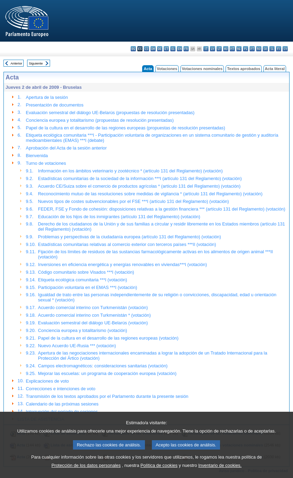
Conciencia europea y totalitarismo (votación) (82, 330)
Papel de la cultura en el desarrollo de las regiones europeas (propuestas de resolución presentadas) (125, 127)
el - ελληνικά (173, 48)
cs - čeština (146, 48)
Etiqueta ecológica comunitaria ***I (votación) (82, 279)
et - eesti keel (166, 48)
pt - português (252, 48)
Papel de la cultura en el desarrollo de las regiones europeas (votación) (108, 338)
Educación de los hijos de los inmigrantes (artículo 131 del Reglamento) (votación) (119, 216)
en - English (179, 48)
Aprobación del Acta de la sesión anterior (66, 148)
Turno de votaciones (46, 163)
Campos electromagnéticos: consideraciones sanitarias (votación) (103, 365)
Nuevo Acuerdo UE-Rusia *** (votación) (77, 345)
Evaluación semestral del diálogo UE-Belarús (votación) (93, 322)
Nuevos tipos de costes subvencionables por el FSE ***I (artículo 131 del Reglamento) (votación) (133, 201)
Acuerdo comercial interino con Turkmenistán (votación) (93, 307)
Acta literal (275, 69)
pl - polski (245, 48)
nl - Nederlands (239, 48)
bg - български (133, 48)
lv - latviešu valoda (212, 48)
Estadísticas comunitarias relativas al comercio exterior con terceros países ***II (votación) (127, 244)
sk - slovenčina (265, 48)
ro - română (258, 48)
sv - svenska (285, 48)
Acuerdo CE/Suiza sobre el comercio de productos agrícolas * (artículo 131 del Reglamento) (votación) (139, 186)
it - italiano (206, 48)
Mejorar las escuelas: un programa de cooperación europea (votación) (107, 373)
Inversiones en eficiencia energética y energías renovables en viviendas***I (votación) (122, 264)
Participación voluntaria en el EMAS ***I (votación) (87, 287)
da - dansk (153, 48)
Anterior (16, 63)
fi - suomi (278, 48)
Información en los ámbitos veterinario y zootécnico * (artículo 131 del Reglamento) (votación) (130, 170)
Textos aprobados (243, 69)
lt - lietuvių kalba (219, 48)
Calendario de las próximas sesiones (62, 404)
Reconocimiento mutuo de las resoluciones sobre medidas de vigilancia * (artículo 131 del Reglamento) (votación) (150, 193)
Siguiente (36, 63)
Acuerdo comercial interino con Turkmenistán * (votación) (94, 315)
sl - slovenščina (272, 48)
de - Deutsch (159, 48)
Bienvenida (37, 155)
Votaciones (167, 69)
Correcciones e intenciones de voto (60, 388)
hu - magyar (225, 48)
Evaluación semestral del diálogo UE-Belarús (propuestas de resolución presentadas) (110, 112)
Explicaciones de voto (47, 381)
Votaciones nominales (202, 69)
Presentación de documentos (54, 105)
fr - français (186, 48)
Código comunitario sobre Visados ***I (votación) (86, 272)
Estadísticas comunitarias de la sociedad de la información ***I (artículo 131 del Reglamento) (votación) (140, 178)
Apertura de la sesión (47, 97)
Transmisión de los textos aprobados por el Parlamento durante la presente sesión (107, 396)
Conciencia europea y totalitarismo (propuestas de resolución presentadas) (99, 120)
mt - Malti (232, 48)
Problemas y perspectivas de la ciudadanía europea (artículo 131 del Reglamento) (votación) (129, 236)
